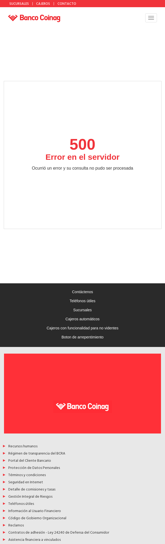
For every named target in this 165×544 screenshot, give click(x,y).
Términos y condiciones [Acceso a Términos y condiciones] (27, 475)
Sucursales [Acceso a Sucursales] (82, 310)
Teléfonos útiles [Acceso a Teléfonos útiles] (82, 301)
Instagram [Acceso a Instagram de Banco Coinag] (98, 4)
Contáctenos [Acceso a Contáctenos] (82, 292)
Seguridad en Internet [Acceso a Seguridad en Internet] (25, 482)
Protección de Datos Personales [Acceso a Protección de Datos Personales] (34, 468)
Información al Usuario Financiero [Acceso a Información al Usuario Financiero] (34, 511)
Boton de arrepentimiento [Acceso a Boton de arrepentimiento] (82, 337)
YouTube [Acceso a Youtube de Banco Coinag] (107, 4)
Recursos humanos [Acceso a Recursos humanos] (22, 446)
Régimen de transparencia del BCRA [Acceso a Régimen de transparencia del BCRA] (36, 454)
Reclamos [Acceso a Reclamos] (16, 526)
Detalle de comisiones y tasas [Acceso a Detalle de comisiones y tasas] (31, 490)
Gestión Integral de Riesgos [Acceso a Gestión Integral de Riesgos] (30, 497)
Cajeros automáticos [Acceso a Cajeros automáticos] (83, 319)
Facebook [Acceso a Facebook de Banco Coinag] (90, 4)
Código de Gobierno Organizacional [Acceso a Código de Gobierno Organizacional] (37, 518)
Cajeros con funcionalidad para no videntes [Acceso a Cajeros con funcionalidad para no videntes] (82, 328)
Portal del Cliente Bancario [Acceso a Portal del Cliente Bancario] (29, 461)
